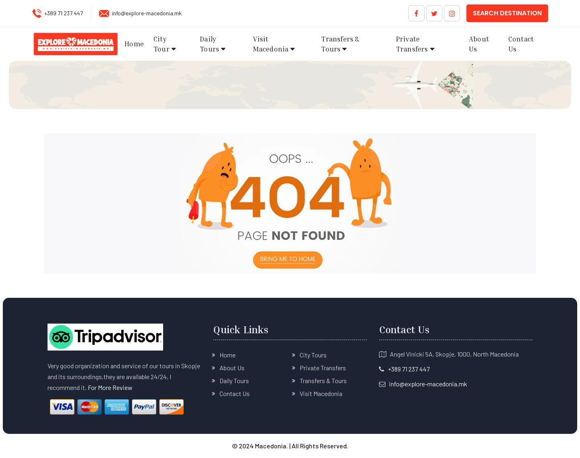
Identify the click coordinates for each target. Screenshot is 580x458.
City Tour (161, 44)
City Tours (313, 355)
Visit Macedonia (271, 44)
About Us (479, 44)
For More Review (110, 387)
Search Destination (507, 13)
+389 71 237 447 (63, 13)
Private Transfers (412, 44)
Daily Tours (209, 44)
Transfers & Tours (340, 44)
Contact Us (521, 44)
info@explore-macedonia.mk (147, 13)
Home (134, 43)
